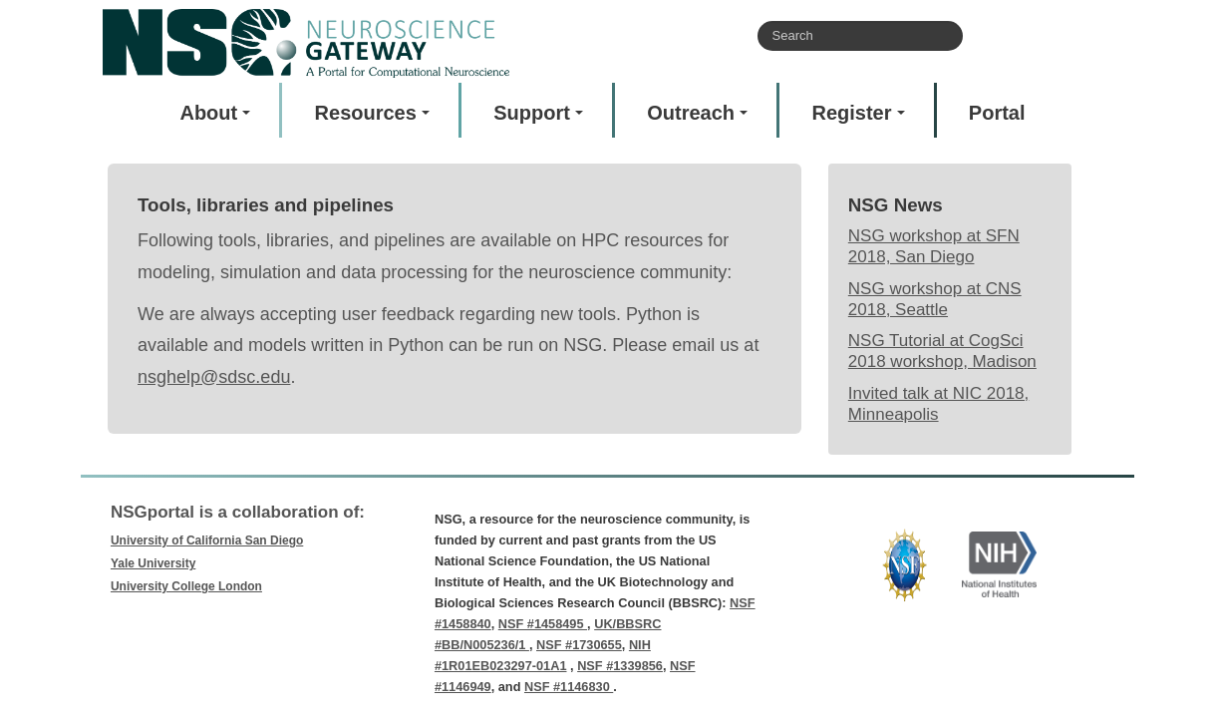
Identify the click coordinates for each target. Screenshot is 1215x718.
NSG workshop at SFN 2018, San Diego (934, 246)
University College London (186, 586)
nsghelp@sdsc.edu (214, 377)
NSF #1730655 (579, 644)
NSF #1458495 (542, 623)
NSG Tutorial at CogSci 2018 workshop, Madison (942, 351)
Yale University (153, 563)
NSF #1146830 (568, 686)
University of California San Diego (207, 540)
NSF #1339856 (620, 665)
